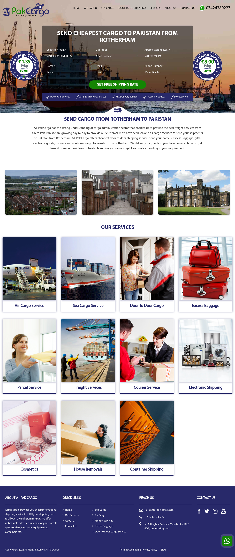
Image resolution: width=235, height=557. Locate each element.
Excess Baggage (102, 526)
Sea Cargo (107, 8)
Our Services (71, 515)
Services (155, 8)
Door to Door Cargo (132, 8)
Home (76, 8)
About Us (170, 8)
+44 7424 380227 (154, 517)
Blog (163, 550)
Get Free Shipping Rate (117, 85)
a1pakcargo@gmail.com (159, 510)
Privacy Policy (149, 550)
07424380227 (214, 8)
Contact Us (187, 8)
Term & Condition (129, 550)
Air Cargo (90, 8)
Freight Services (102, 521)
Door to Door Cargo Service (109, 531)
